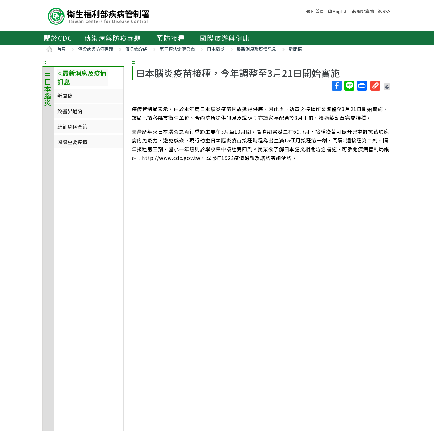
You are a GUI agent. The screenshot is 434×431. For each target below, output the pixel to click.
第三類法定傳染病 (177, 48)
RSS (386, 11)
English (339, 11)
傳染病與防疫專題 (112, 38)
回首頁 (317, 11)
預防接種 (170, 38)
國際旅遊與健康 (225, 38)
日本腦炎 (215, 48)
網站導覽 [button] (365, 11)
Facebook (336, 86)
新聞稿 (295, 48)
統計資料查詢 (72, 126)
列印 (361, 86)
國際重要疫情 (72, 142)
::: (44, 62)
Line (349, 86)
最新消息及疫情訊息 (256, 48)
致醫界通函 (69, 111)
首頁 (61, 48)
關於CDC (58, 38)
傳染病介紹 (136, 48)
